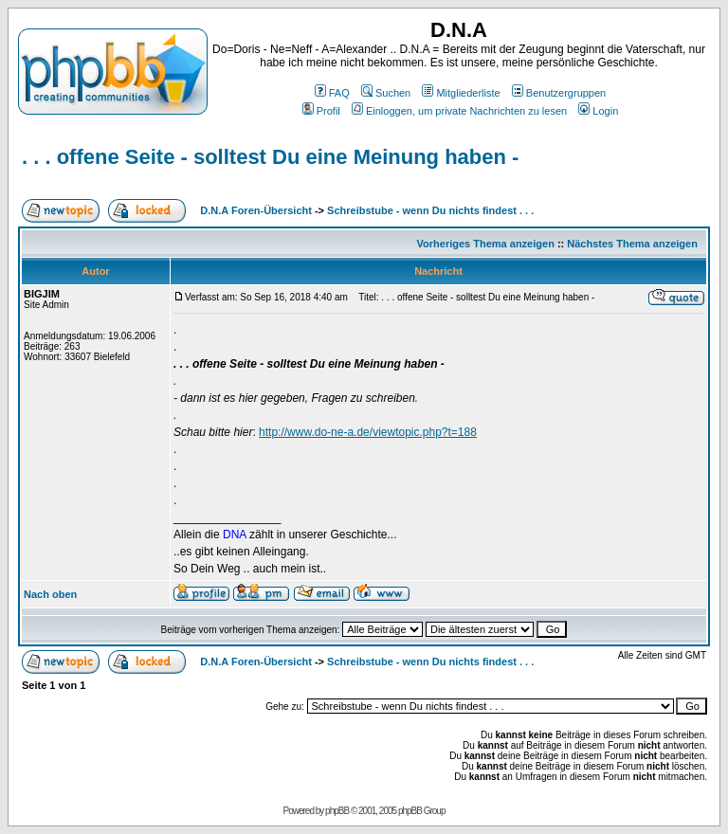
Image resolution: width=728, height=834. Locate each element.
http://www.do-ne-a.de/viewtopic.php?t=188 (368, 432)
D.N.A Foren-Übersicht (256, 210)
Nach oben (50, 594)
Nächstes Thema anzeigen (632, 243)
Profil (321, 111)
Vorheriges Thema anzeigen (486, 243)
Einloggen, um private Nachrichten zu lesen (459, 111)
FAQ (332, 93)
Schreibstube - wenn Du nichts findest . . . (430, 210)
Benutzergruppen (559, 93)
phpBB (337, 811)
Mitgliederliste (461, 93)
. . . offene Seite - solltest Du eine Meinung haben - (270, 157)
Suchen (385, 93)
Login (598, 111)
